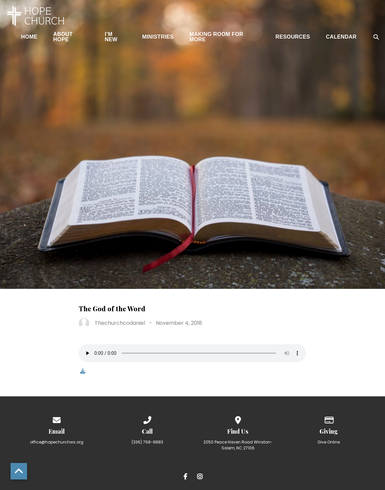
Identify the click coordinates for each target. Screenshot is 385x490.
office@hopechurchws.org (56, 442)
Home (29, 37)
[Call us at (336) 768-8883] (147, 419)
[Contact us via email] (56, 419)
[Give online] (328, 419)
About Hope (63, 37)
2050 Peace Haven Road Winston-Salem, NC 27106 (238, 445)
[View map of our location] (238, 419)
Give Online (328, 442)
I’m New (111, 37)
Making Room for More (216, 37)
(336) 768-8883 (147, 442)
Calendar (341, 37)
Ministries (158, 37)
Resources (293, 37)
